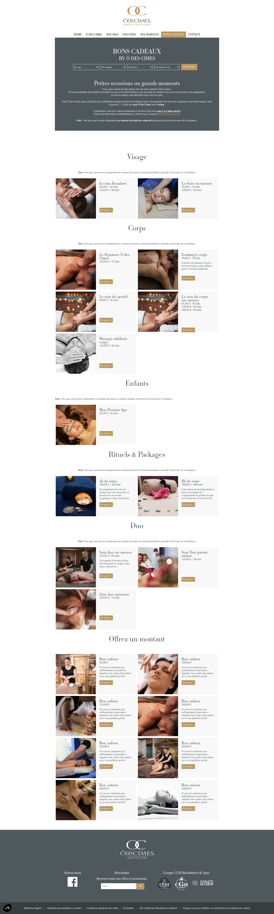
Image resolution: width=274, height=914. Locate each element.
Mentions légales (33, 908)
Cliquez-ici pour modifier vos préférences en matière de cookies (216, 908)
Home (78, 34)
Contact (194, 34)
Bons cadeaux (173, 34)
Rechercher (189, 66)
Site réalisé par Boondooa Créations (158, 908)
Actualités (128, 908)
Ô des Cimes (94, 34)
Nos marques (149, 34)
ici (120, 104)
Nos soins (129, 34)
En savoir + (106, 210)
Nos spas (112, 34)
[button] (7, 908)
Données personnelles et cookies (64, 908)
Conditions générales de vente (102, 908)
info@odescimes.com (169, 114)
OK (140, 886)
